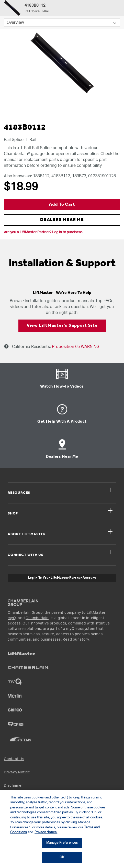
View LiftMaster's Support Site (62, 325)
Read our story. (76, 639)
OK (62, 857)
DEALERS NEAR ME (62, 219)
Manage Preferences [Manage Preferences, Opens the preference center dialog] (62, 842)
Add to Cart (62, 204)
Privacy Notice (17, 772)
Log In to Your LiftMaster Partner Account (62, 577)
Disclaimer (13, 785)
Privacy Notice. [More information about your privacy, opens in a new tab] (46, 832)
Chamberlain (37, 618)
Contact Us (14, 759)
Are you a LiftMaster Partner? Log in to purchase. (43, 232)
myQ (12, 618)
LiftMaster (96, 612)
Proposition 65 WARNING (75, 347)
